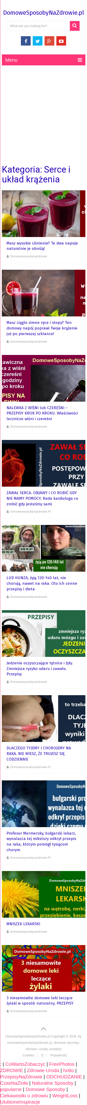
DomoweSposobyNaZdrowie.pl (43, 12)
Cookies (29, 1055)
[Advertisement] (43, 115)
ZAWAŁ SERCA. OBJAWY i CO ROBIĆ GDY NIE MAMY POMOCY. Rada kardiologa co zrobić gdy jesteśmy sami (42, 498)
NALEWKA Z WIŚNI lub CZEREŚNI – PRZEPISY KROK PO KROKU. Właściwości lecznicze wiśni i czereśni (42, 413)
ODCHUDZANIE (64, 1076)
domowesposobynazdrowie (28, 256)
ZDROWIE (11, 1070)
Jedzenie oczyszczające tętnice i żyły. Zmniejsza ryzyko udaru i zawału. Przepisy (39, 669)
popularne (11, 1089)
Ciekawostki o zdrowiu (24, 1095)
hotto (68, 1070)
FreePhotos (61, 1064)
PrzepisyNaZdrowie (21, 1076)
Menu (11, 60)
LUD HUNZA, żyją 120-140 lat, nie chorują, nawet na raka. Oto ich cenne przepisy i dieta (41, 583)
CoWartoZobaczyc (25, 1064)
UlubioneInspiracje (20, 1102)
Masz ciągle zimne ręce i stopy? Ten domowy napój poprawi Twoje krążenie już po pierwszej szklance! (41, 328)
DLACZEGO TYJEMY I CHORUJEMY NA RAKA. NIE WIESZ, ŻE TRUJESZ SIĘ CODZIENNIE (38, 754)
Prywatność (58, 1055)
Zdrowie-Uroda (43, 1070)
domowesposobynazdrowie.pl (30, 511)
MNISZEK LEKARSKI (23, 923)
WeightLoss (64, 1095)
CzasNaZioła (14, 1083)
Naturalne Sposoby (52, 1083)
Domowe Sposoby (45, 1089)
